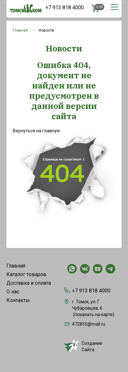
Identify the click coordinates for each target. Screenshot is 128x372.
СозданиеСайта (83, 346)
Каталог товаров (26, 274)
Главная (20, 30)
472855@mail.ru (85, 324)
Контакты (18, 300)
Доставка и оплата (28, 283)
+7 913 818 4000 (64, 7)
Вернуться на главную (36, 130)
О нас (12, 292)
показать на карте (94, 314)
